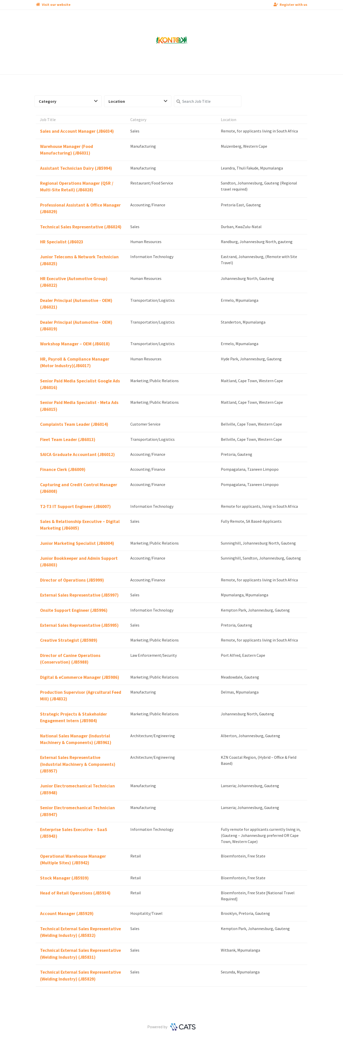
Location (138, 101)
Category (68, 101)
